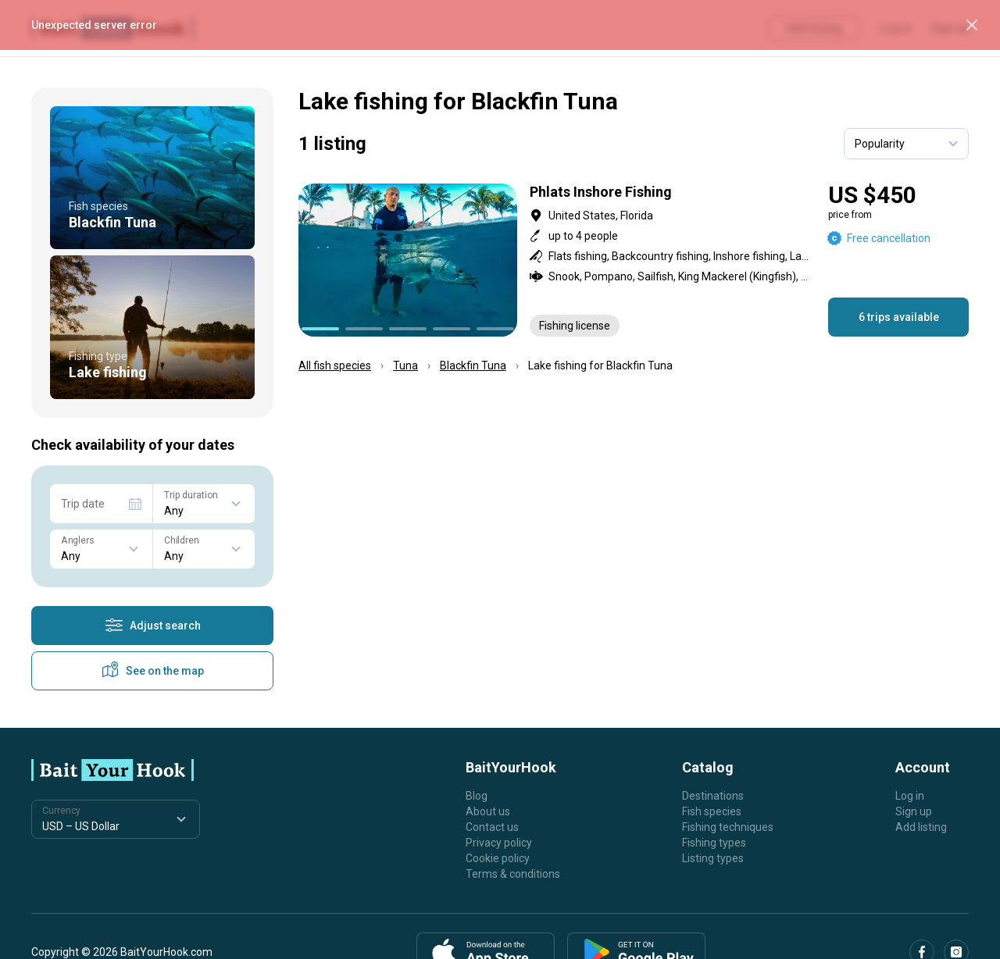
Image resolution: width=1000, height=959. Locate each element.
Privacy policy (499, 842)
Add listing (921, 827)
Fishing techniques (727, 827)
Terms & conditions (513, 874)
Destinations (713, 796)
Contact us (492, 827)
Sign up (913, 811)
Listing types (713, 858)
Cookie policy (498, 858)
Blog (477, 796)
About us (488, 811)
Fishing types (714, 842)
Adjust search (153, 625)
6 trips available (899, 317)
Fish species (711, 811)
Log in (909, 796)
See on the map (152, 670)
